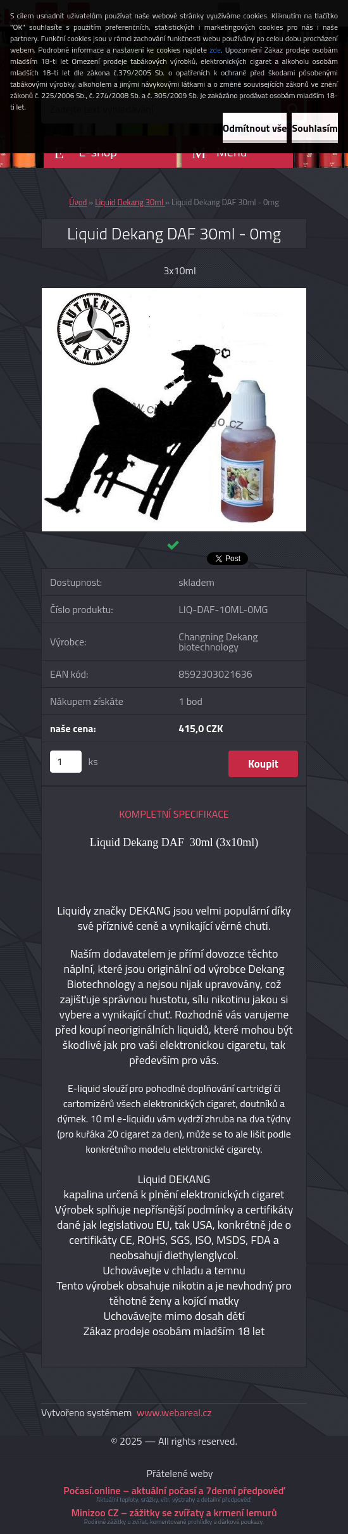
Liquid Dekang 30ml (130, 202)
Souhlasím (315, 128)
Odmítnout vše (255, 128)
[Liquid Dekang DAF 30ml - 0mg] (174, 293)
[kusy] (66, 762)
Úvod (78, 202)
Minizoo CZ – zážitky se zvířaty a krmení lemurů (174, 1512)
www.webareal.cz (174, 1412)
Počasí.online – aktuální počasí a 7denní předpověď (173, 1490)
